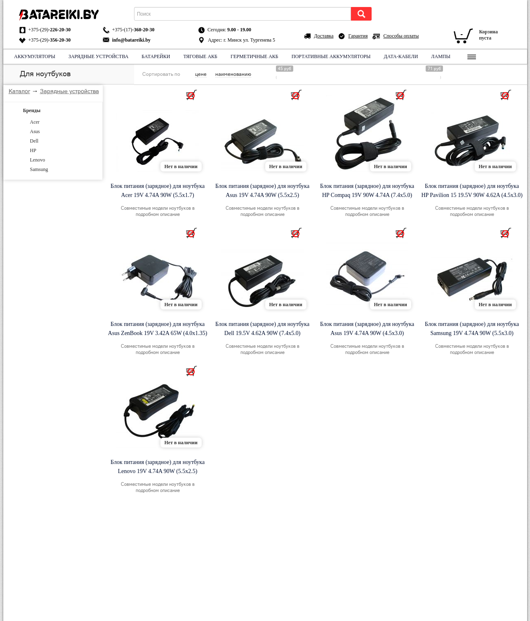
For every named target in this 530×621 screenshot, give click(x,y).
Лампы (440, 56)
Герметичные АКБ (254, 56)
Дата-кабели (401, 56)
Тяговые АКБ (200, 56)
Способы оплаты (401, 36)
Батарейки (155, 56)
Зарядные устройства (98, 56)
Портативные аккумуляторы (330, 56)
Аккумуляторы (34, 56)
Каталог (19, 91)
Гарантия (358, 36)
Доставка (323, 36)
